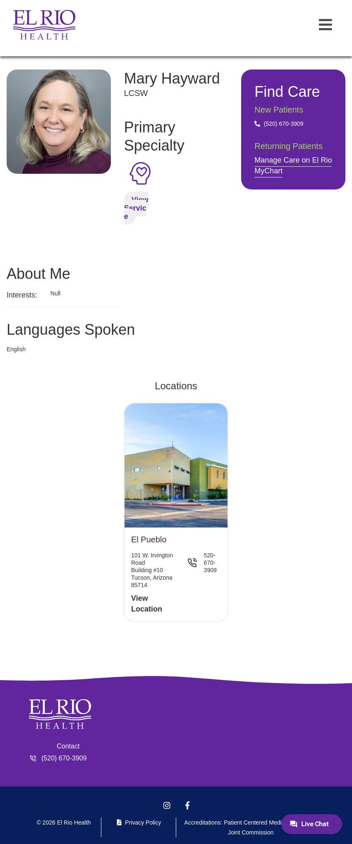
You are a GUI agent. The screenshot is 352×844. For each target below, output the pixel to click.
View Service (136, 208)
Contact (68, 746)
